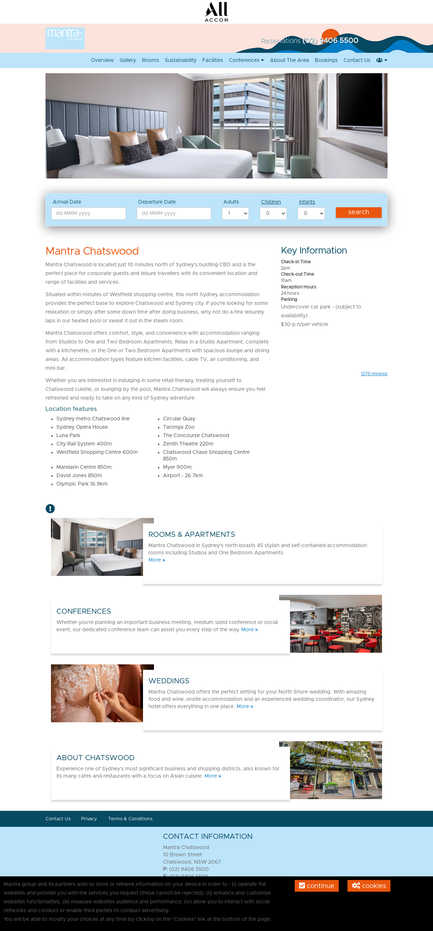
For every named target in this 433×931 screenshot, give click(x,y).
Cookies (369, 885)
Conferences (246, 60)
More (156, 560)
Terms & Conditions (130, 819)
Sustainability (180, 60)
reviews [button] (374, 374)
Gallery (128, 60)
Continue (316, 885)
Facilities (212, 60)
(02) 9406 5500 (330, 40)
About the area (289, 60)
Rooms (150, 60)
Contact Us (58, 819)
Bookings (326, 60)
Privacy (90, 819)
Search (358, 212)
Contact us (356, 60)
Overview (102, 60)
